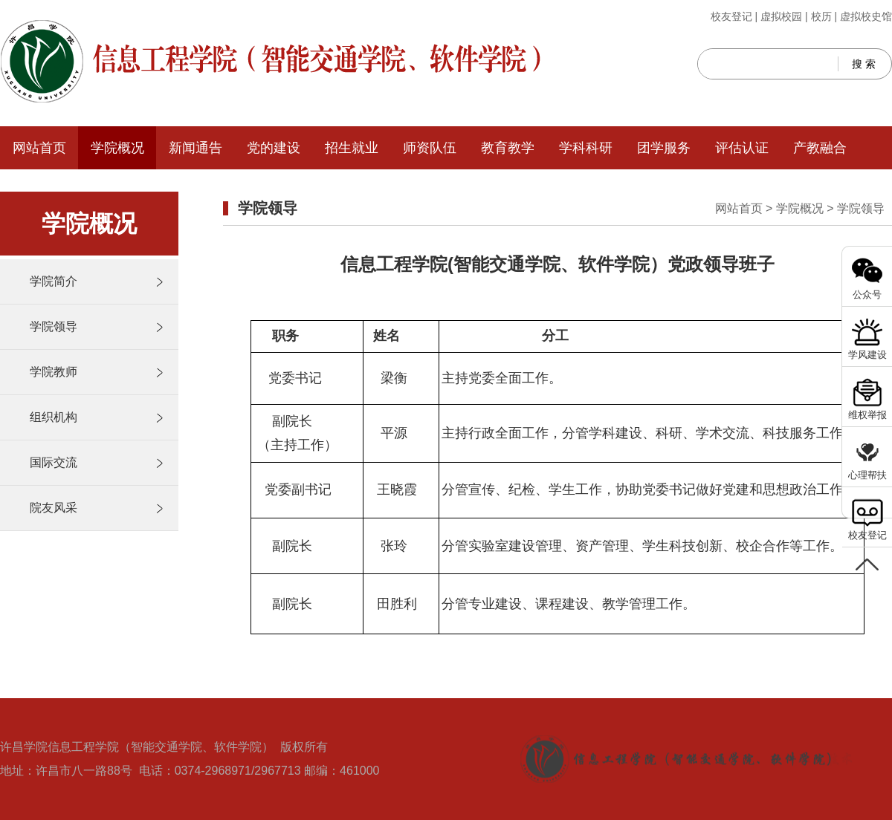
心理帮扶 (867, 475)
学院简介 (53, 281)
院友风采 (53, 507)
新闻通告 (195, 147)
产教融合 (820, 147)
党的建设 (273, 147)
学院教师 (53, 371)
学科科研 (586, 147)
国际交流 (53, 462)
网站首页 (39, 147)
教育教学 (507, 147)
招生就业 (351, 147)
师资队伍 (429, 147)
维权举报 (867, 414)
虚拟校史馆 (866, 16)
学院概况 (117, 147)
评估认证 (742, 147)
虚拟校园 (781, 16)
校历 (821, 16)
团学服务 (664, 147)
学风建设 (867, 354)
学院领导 (53, 326)
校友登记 (731, 16)
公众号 (867, 294)
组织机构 (53, 417)
